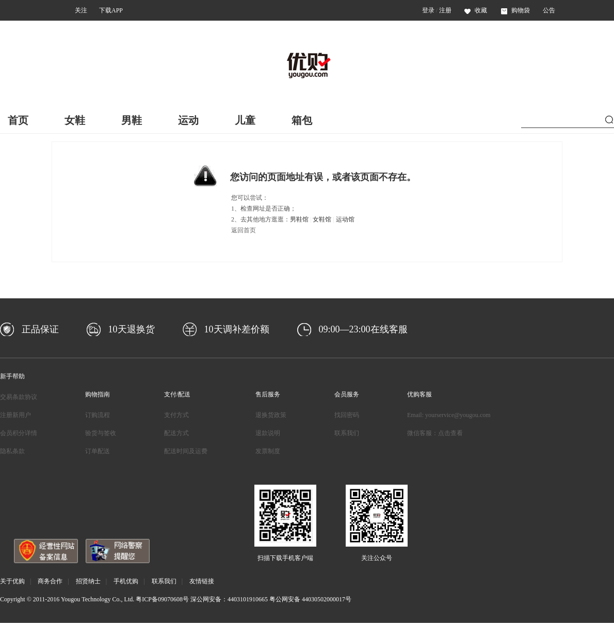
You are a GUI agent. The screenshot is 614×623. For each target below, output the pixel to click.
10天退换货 (131, 329)
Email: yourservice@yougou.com (449, 415)
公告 (549, 10)
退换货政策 (270, 415)
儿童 (245, 120)
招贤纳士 (88, 581)
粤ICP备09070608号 (162, 599)
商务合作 (50, 581)
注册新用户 (15, 415)
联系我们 (346, 433)
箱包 (302, 120)
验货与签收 (100, 433)
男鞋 (131, 120)
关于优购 (12, 581)
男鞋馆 (299, 219)
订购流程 (97, 415)
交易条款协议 (18, 397)
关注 (81, 10)
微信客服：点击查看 (435, 433)
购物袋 (515, 10)
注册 (445, 10)
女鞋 (74, 120)
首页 (18, 120)
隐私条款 (12, 451)
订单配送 (97, 451)
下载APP (111, 10)
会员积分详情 (18, 433)
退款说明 (267, 433)
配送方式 (176, 433)
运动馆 (345, 219)
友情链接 (201, 581)
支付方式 (176, 415)
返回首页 (243, 230)
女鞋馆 (322, 219)
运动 (188, 120)
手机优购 (126, 581)
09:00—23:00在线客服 (363, 329)
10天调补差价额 (236, 329)
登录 (428, 10)
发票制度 (267, 451)
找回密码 (346, 415)
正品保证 (40, 329)
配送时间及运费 (185, 451)
